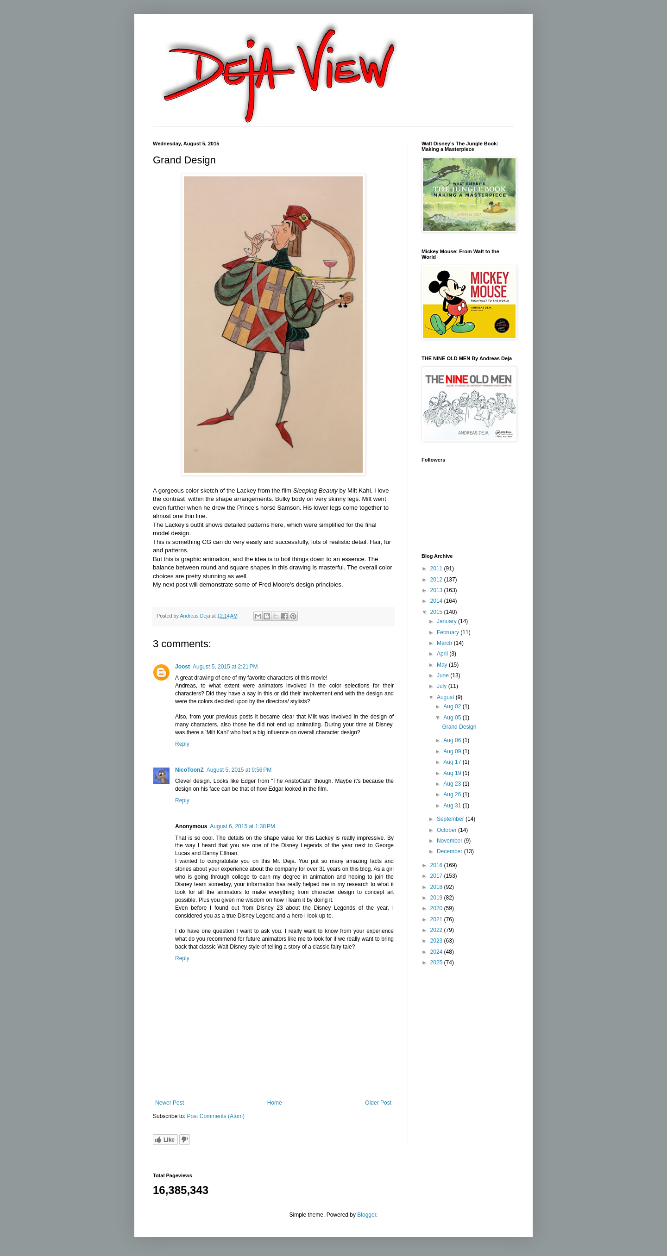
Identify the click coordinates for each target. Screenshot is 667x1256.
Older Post (378, 1103)
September (451, 819)
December (450, 851)
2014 (437, 601)
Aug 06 (452, 740)
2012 (437, 579)
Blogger (366, 1215)
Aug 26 (452, 794)
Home (274, 1103)
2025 (437, 962)
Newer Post (169, 1103)
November (450, 840)
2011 (437, 568)
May (443, 665)
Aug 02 (452, 706)
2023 (437, 940)
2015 (437, 612)
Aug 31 (452, 805)
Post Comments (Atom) (216, 1116)
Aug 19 (452, 773)
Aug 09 (452, 751)
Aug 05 (452, 717)
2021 (437, 919)
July (442, 686)
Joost (182, 666)
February (448, 632)
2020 (437, 908)
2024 (437, 952)
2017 (437, 876)
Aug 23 (452, 784)
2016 (437, 865)
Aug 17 (452, 762)
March (445, 643)
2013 (437, 590)
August (446, 697)
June (443, 675)
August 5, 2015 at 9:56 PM (239, 770)
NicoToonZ (189, 770)
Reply (182, 744)
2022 (437, 930)
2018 (437, 887)
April (443, 653)
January (447, 621)
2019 (437, 897)
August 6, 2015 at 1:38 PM (242, 826)
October (447, 830)
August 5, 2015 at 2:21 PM (225, 666)
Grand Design (459, 727)
